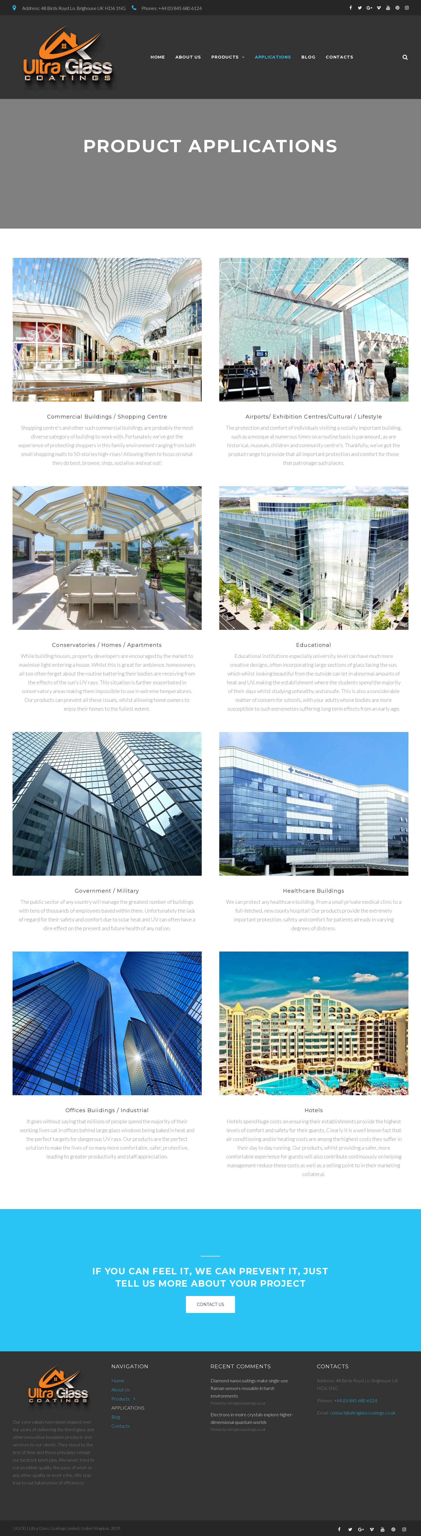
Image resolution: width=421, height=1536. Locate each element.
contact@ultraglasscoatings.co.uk (363, 1412)
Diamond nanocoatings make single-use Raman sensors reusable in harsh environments (249, 1388)
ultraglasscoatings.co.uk (246, 1402)
